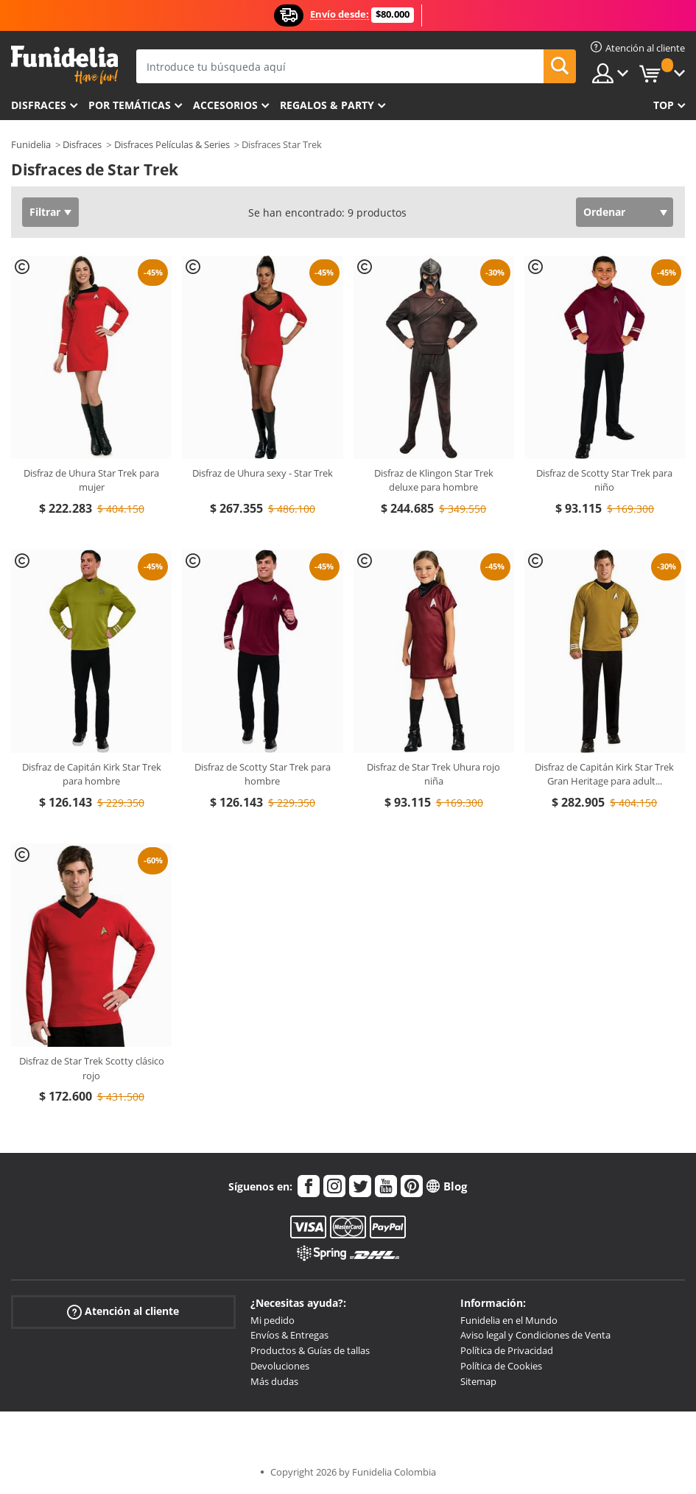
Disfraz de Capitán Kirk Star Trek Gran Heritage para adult (604, 774)
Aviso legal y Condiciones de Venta (535, 1335)
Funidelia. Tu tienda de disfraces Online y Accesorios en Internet (64, 65)
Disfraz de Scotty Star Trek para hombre (262, 774)
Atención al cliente (123, 1311)
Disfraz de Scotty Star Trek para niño (604, 480)
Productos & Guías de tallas (310, 1350)
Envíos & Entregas (289, 1335)
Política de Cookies (501, 1365)
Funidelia (31, 144)
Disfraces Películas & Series (172, 144)
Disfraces (38, 105)
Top (663, 105)
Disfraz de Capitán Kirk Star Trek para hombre (91, 774)
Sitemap (478, 1381)
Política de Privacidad (506, 1350)
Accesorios (225, 105)
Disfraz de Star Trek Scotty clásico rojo (91, 1068)
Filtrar (44, 212)
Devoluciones (279, 1365)
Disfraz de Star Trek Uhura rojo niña (433, 774)
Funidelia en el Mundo (509, 1320)
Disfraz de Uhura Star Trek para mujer (91, 480)
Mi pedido (272, 1320)
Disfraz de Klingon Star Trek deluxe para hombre (433, 480)
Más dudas (274, 1381)
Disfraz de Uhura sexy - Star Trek (262, 473)
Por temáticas (129, 105)
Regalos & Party (327, 105)
